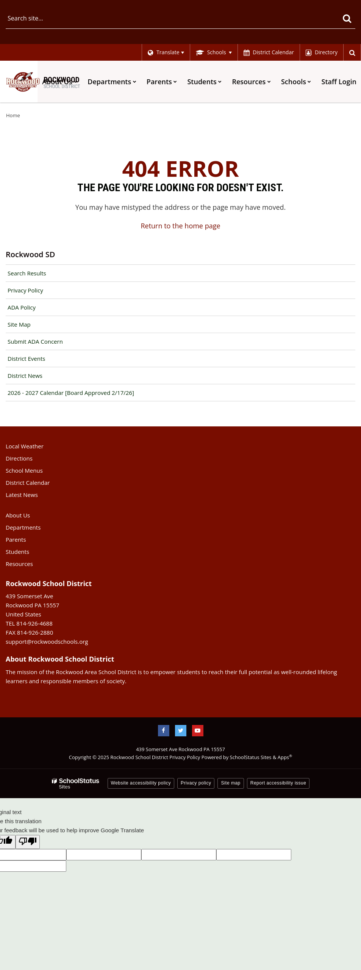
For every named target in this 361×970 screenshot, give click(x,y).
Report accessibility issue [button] (278, 783)
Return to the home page (180, 225)
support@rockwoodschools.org (47, 641)
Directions (19, 458)
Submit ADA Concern (35, 341)
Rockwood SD (30, 254)
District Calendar (28, 482)
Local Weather (25, 446)
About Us (18, 515)
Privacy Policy (25, 290)
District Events (26, 358)
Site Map (19, 324)
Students (17, 551)
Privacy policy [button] (196, 783)
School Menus (24, 470)
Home (13, 115)
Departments (23, 527)
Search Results (27, 273)
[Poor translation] (28, 842)
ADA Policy (22, 307)
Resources (19, 564)
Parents (16, 539)
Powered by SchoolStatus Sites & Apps (247, 757)
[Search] (346, 18)
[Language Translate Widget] (165, 52)
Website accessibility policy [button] (141, 783)
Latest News (22, 494)
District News (25, 375)
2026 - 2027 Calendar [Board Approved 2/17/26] (71, 392)
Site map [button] (230, 783)
